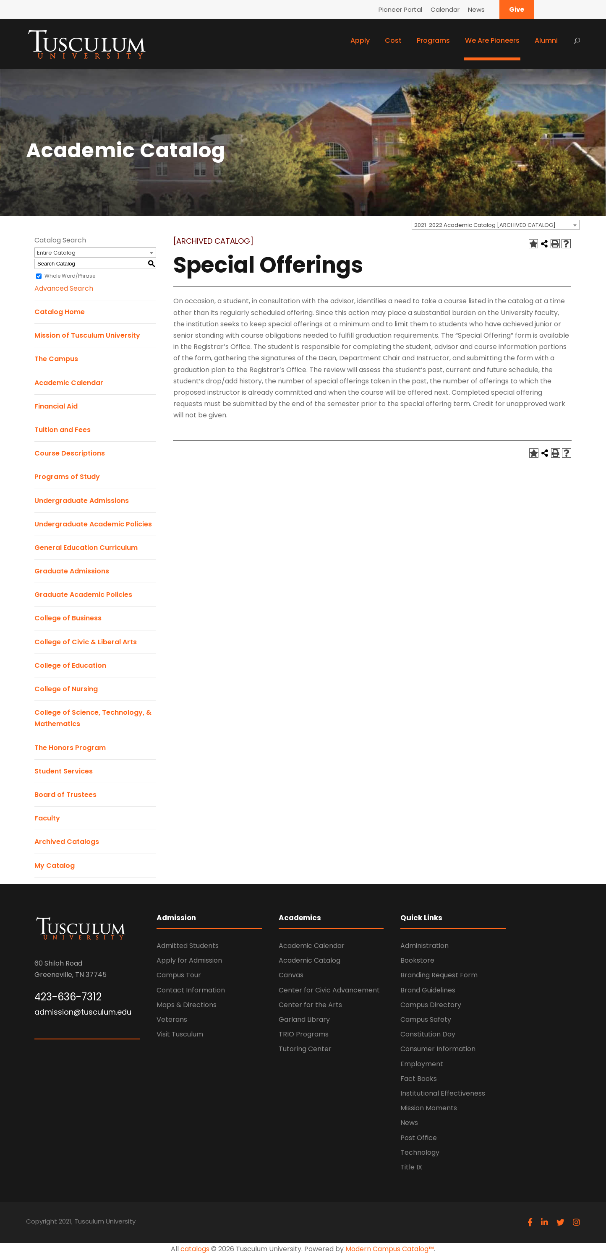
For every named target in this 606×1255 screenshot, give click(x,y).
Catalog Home (59, 312)
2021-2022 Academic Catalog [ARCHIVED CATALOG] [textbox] (485, 225)
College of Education (70, 665)
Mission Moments (428, 1108)
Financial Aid (56, 406)
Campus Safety (425, 1019)
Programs (433, 40)
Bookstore (417, 960)
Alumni (546, 40)
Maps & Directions (187, 1005)
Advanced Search (63, 288)
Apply (360, 40)
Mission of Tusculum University (87, 335)
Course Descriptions (69, 453)
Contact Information (191, 990)
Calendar (445, 9)
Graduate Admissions (71, 571)
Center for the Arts (310, 1005)
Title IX (411, 1167)
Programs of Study (67, 477)
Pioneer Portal (400, 9)
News (476, 9)
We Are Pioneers (492, 40)
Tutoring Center (305, 1049)
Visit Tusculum (180, 1034)
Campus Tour (179, 975)
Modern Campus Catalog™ (389, 1249)
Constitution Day (427, 1034)
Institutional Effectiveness (442, 1093)
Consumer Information (437, 1049)
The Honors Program (70, 747)
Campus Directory (430, 1005)
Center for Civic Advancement (329, 990)
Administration (424, 945)
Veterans (172, 1019)
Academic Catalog (309, 960)
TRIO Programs (304, 1034)
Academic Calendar (68, 383)
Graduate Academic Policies (83, 594)
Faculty (47, 818)
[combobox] (496, 225)
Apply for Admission (189, 960)
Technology (419, 1152)
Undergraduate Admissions (81, 500)
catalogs (194, 1249)
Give (516, 9)
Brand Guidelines (427, 990)
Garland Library (304, 1019)
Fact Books (418, 1078)
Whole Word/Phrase (69, 275)
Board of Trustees (65, 794)
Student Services (63, 771)
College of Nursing (66, 689)
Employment (421, 1064)
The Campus (56, 359)
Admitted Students (188, 945)
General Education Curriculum (86, 547)
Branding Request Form (439, 975)
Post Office (418, 1138)
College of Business (68, 618)
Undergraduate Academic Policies (93, 524)
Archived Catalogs (66, 841)
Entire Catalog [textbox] (56, 253)
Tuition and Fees (62, 430)
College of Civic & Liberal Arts (85, 642)
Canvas (291, 975)
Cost (393, 40)
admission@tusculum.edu (82, 1012)
